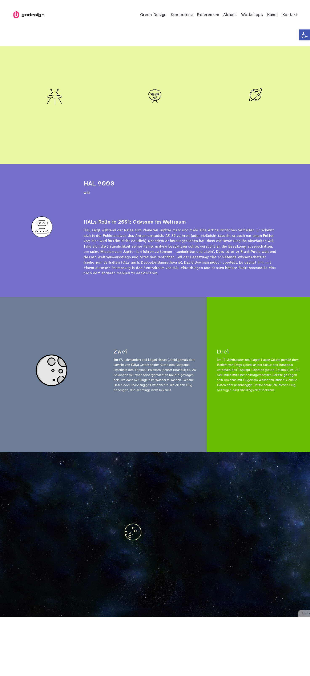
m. (60, 661)
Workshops (252, 14)
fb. (47, 661)
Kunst (272, 14)
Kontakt (290, 14)
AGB (177, 661)
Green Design (153, 14)
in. (53, 661)
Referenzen (208, 14)
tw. (39, 661)
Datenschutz (161, 661)
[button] (304, 34)
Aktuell (230, 14)
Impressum (141, 661)
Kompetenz (182, 14)
